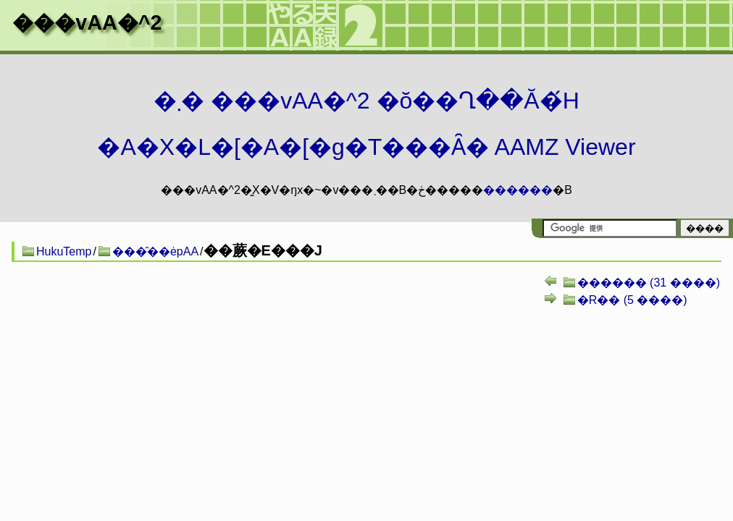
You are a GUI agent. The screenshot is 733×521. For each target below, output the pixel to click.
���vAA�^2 (87, 22)
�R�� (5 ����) (632, 300)
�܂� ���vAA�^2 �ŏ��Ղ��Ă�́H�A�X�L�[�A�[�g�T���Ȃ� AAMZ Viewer (366, 124)
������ (518, 190)
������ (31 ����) (648, 282)
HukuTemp (63, 251)
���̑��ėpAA (155, 251)
